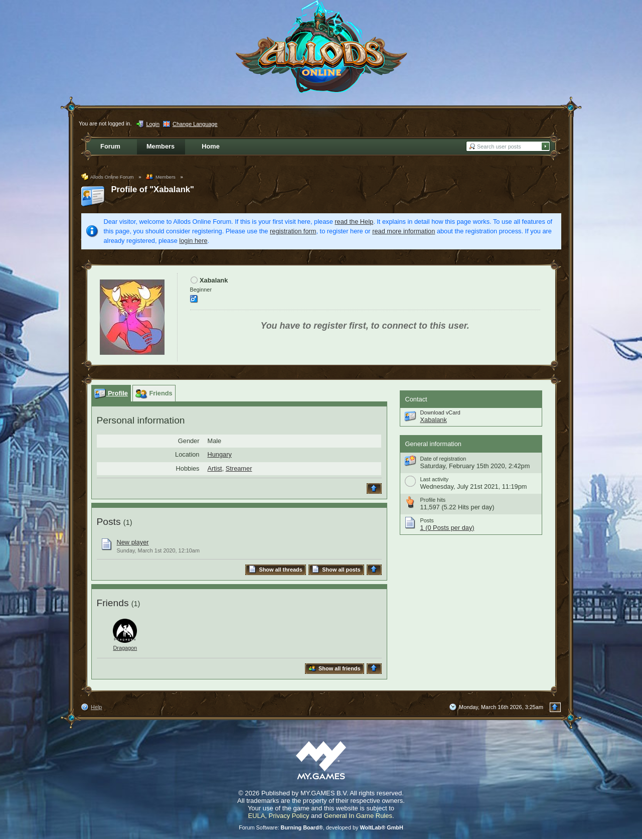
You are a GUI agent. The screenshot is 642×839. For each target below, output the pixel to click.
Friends (113, 603)
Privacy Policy (289, 815)
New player (133, 542)
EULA (256, 815)
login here (193, 240)
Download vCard (440, 412)
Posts (109, 521)
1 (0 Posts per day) (447, 527)
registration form (293, 231)
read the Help (354, 221)
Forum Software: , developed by (321, 827)
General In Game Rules (358, 815)
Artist (215, 468)
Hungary (220, 454)
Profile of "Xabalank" (152, 189)
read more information (403, 231)
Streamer (239, 468)
